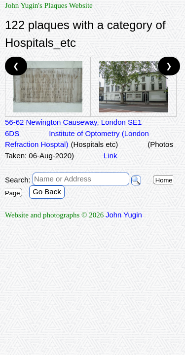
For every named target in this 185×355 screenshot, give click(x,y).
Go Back (47, 191)
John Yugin (124, 215)
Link (110, 155)
